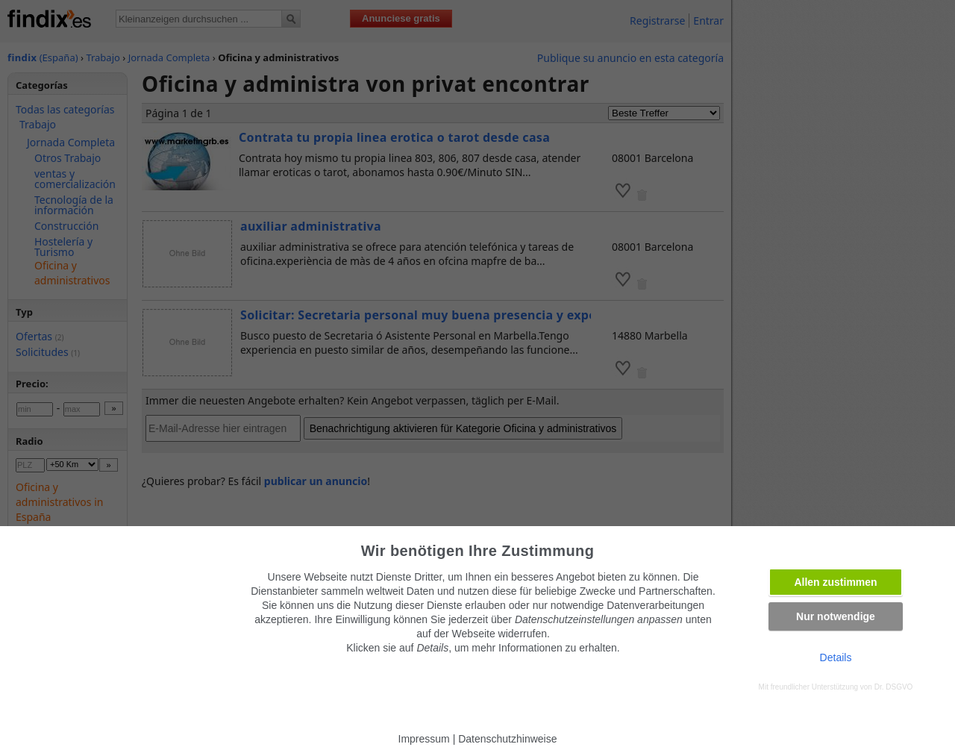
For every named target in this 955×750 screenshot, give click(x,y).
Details (836, 657)
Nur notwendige (835, 616)
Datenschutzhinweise (507, 739)
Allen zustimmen (835, 582)
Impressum (424, 739)
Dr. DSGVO (893, 687)
